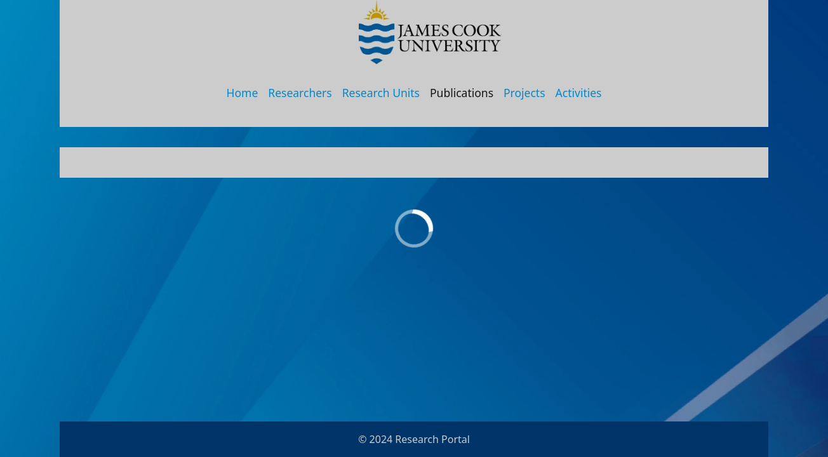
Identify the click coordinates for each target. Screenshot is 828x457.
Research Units (381, 92)
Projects (524, 92)
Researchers (299, 92)
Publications (461, 92)
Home (242, 92)
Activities (579, 92)
